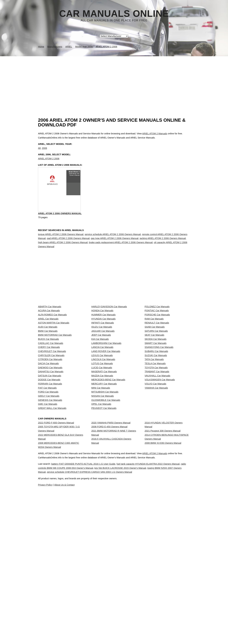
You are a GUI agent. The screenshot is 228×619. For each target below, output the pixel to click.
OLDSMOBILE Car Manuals (105, 495)
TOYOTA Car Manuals (156, 439)
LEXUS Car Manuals (102, 418)
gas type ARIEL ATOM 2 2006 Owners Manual (114, 252)
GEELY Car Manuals (48, 488)
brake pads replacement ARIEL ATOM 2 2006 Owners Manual (121, 256)
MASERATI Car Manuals (104, 446)
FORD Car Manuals (48, 481)
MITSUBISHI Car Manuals (104, 481)
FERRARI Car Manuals (50, 467)
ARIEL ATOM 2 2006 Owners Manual (60, 228)
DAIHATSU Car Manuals (50, 446)
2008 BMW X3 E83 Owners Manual (163, 558)
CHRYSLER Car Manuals (51, 418)
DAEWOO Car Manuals (50, 439)
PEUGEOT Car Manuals (104, 509)
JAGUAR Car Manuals (103, 376)
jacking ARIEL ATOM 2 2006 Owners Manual (163, 252)
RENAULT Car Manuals (157, 362)
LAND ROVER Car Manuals (105, 411)
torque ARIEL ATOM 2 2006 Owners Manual (60, 248)
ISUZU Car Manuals (101, 369)
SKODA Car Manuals (155, 390)
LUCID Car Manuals (101, 439)
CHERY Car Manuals (49, 404)
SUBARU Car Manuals (156, 411)
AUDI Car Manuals (47, 369)
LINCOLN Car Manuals (103, 425)
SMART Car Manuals (155, 397)
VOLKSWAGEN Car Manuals (160, 460)
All (39, 151)
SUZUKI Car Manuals (156, 418)
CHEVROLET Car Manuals (52, 411)
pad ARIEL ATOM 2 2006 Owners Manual (68, 252)
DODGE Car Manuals (49, 460)
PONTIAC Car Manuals (157, 341)
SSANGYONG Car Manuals (159, 404)
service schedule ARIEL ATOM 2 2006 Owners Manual (113, 248)
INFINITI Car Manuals (102, 362)
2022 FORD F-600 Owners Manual (56, 529)
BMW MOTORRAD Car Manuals (55, 383)
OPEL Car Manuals (101, 502)
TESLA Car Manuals (155, 432)
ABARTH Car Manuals (49, 334)
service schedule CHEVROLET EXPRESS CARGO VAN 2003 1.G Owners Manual (134, 611)
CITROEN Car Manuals (50, 425)
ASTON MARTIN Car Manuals (53, 362)
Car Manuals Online (114, 14)
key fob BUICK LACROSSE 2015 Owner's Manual (150, 607)
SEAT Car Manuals (154, 383)
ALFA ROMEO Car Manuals (52, 348)
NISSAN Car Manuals (102, 488)
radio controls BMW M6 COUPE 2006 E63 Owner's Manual (84, 607)
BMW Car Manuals (47, 376)
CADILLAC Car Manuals (50, 397)
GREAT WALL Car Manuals (52, 509)
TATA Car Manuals (154, 425)
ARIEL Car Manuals (48, 355)
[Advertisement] (114, 80)
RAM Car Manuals (154, 355)
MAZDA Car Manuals (102, 453)
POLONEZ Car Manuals (157, 334)
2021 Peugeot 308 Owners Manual (162, 540)
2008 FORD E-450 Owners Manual (109, 536)
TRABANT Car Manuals (157, 446)
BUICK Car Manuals (48, 390)
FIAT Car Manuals (47, 474)
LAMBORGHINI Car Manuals (106, 397)
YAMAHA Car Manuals (156, 474)
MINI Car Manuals (100, 474)
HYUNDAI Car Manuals (103, 355)
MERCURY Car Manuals (104, 467)
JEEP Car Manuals (101, 383)
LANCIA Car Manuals (102, 404)
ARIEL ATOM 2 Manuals (154, 133)
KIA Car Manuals (100, 390)
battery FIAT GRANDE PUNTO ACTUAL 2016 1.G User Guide (90, 603)
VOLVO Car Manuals (155, 467)
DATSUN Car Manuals (49, 453)
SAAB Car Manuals (155, 369)
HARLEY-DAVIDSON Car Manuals (109, 334)
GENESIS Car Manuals (50, 495)
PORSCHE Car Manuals (157, 348)
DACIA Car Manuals (48, 432)
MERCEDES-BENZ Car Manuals (108, 460)
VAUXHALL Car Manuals (157, 453)
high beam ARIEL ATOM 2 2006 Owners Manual (63, 256)
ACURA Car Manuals (49, 341)
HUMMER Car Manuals (103, 348)
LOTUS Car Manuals (102, 432)
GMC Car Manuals (47, 502)
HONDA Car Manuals (102, 341)
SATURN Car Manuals (156, 376)
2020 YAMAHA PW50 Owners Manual (110, 529)
